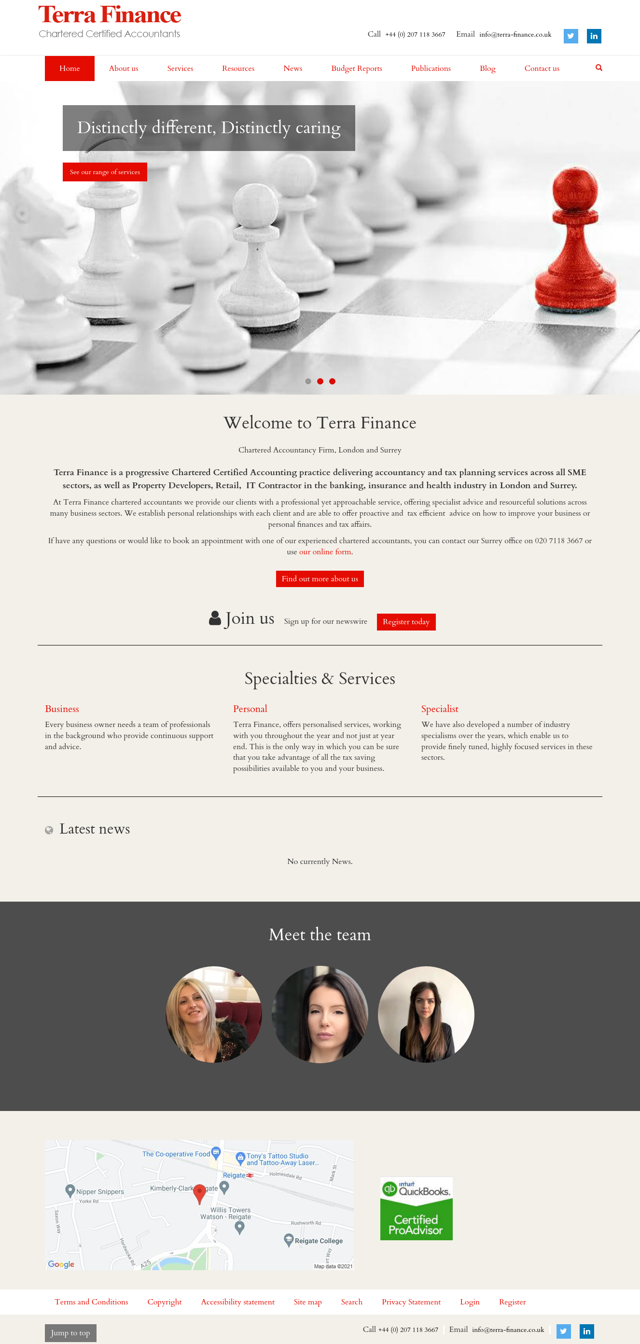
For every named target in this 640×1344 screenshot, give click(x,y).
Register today (406, 622)
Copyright (164, 1302)
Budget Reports (356, 68)
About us (124, 68)
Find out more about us (320, 579)
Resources (238, 68)
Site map (308, 1302)
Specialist (440, 708)
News (292, 68)
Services (180, 68)
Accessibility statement (238, 1302)
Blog (488, 68)
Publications (431, 68)
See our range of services (105, 172)
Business (62, 708)
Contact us (542, 68)
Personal (250, 708)
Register (512, 1302)
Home (69, 68)
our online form (325, 552)
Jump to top (70, 1333)
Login (470, 1302)
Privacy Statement (411, 1302)
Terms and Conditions (91, 1302)
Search (351, 1302)
